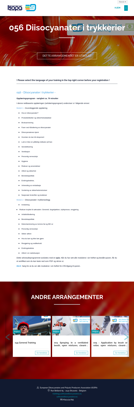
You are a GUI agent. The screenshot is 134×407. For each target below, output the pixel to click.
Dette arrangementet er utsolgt (67, 55)
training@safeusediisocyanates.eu (67, 394)
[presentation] (8, 337)
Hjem (117, 8)
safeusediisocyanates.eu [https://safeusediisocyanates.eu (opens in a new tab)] (67, 397)
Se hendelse (42, 353)
